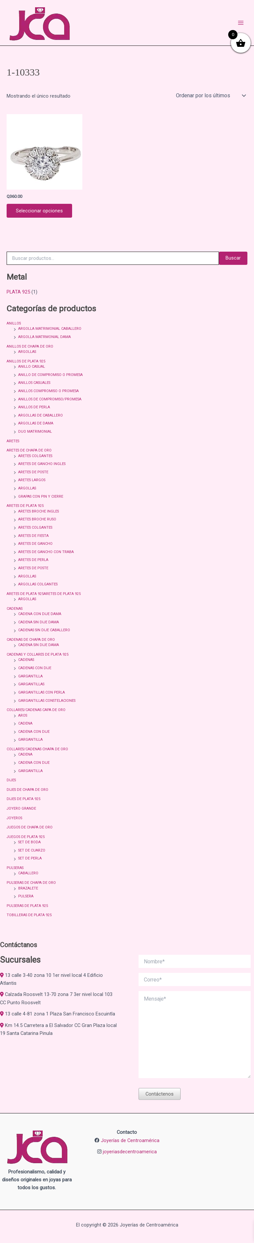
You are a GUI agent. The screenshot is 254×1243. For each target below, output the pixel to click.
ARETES (13, 441)
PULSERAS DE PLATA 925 (27, 906)
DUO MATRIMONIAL (35, 431)
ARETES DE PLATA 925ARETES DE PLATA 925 (44, 594)
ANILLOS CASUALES (34, 383)
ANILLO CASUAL (31, 366)
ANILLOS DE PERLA (34, 407)
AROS (22, 715)
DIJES (11, 780)
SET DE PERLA (30, 858)
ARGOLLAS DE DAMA (35, 423)
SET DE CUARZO (31, 850)
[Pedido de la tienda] (210, 95)
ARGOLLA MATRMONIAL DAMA (44, 337)
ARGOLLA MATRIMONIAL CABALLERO (49, 328)
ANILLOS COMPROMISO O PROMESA (48, 391)
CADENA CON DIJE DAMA (39, 614)
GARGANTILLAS (31, 684)
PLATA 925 (18, 292)
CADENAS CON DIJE (34, 668)
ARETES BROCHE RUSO (37, 519)
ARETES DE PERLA (33, 560)
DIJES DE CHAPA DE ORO (27, 790)
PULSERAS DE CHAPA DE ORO (31, 883)
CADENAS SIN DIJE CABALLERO (44, 630)
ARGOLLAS (27, 352)
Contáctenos (160, 1094)
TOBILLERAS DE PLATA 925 (29, 915)
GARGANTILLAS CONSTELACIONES (46, 701)
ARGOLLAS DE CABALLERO (40, 415)
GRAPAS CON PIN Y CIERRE (40, 496)
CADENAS (14, 608)
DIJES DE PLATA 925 (23, 799)
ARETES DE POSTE (33, 472)
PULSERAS (15, 868)
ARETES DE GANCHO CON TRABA (46, 552)
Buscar (233, 258)
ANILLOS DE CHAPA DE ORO (30, 346)
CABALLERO (28, 873)
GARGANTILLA (30, 676)
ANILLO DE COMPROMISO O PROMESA (50, 375)
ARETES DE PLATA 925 (25, 506)
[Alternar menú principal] (240, 22)
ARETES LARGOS (31, 480)
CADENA (25, 723)
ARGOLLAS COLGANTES (38, 584)
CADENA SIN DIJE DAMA (38, 622)
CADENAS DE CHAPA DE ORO (31, 639)
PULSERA (25, 896)
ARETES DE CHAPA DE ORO (29, 450)
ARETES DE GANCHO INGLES (41, 464)
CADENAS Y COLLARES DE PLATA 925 (37, 654)
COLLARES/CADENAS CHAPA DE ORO (37, 749)
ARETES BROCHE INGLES (38, 511)
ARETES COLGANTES (35, 456)
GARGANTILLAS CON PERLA (41, 692)
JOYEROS (14, 818)
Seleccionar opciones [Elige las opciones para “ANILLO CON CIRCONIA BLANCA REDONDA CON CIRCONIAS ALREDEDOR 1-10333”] (39, 211)
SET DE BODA (29, 842)
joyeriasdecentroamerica (130, 1152)
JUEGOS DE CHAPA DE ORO (30, 827)
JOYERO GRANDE (21, 808)
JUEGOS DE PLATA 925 (26, 837)
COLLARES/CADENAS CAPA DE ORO (36, 710)
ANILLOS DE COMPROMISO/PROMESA (49, 399)
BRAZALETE (28, 888)
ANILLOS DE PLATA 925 (26, 361)
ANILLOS (14, 323)
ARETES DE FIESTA (33, 536)
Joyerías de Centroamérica (130, 1140)
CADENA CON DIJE (34, 732)
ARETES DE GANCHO (35, 544)
